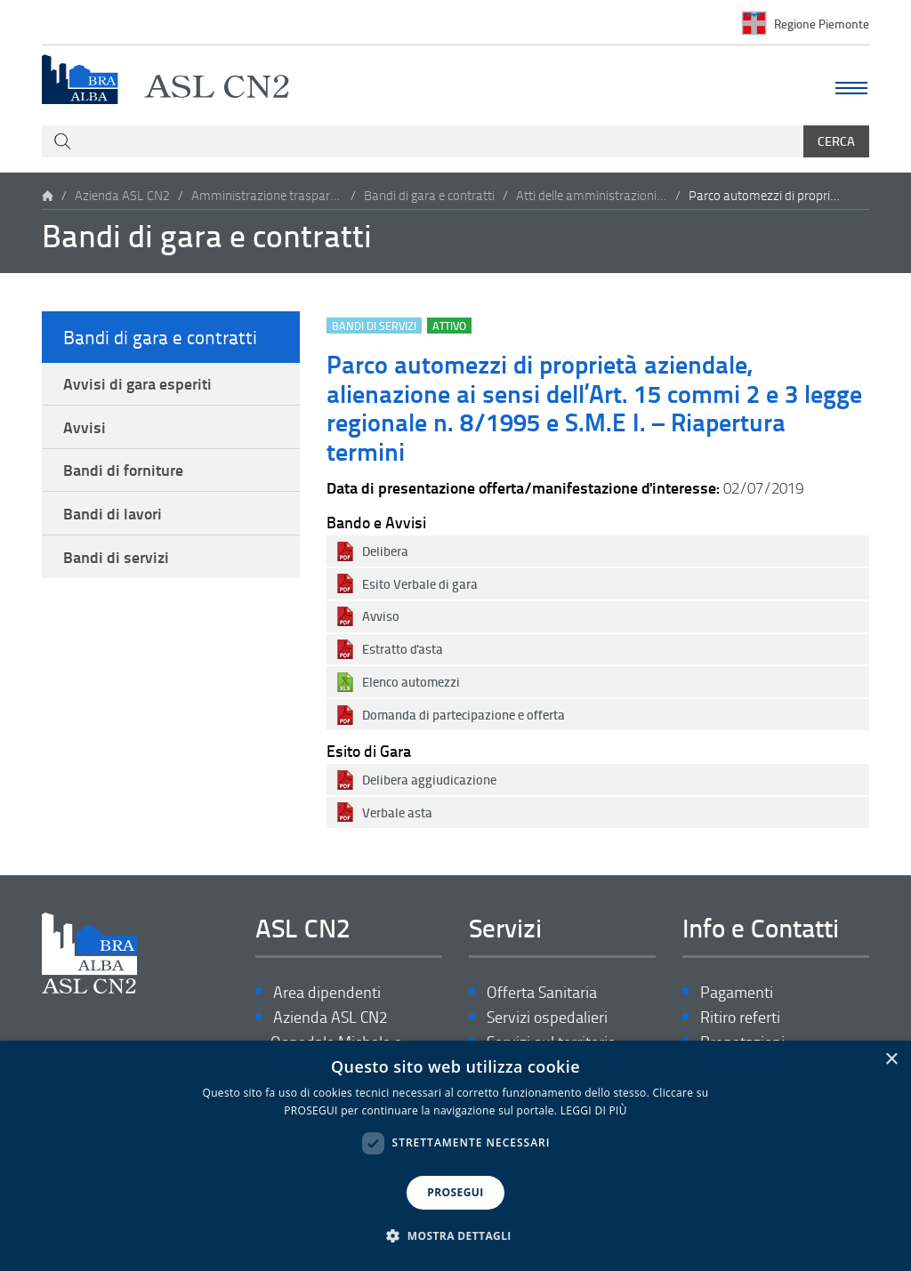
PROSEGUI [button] (455, 1192)
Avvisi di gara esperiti (137, 383)
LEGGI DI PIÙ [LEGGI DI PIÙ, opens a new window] (593, 1110)
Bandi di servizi (116, 556)
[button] (455, 1236)
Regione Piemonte (821, 22)
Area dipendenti (327, 992)
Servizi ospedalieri (547, 1017)
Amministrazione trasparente (267, 195)
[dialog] (455, 1156)
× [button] (891, 1059)
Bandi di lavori (112, 513)
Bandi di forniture (123, 469)
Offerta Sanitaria (542, 992)
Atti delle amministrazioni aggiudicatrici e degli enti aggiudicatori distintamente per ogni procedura (591, 195)
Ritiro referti (740, 1017)
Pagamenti (736, 992)
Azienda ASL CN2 (122, 195)
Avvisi (84, 426)
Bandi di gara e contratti (429, 195)
